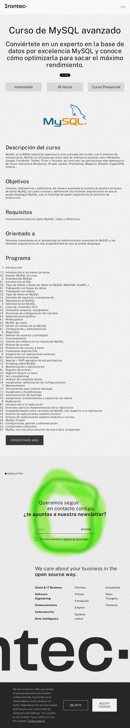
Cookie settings (36, 721)
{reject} (75, 705)
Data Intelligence (46, 618)
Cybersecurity (44, 611)
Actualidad (113, 587)
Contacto (111, 605)
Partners (80, 587)
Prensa (79, 594)
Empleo (80, 607)
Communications (46, 605)
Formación (82, 601)
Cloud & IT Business (48, 587)
